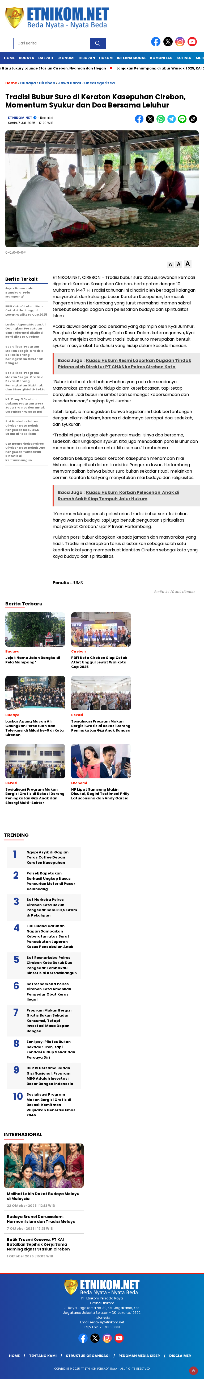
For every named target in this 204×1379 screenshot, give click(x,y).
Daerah (45, 57)
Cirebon (47, 83)
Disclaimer (180, 1355)
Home (9, 57)
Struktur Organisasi (87, 1355)
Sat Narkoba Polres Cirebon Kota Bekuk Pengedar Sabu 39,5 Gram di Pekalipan (52, 907)
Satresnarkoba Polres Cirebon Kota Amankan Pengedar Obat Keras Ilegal (49, 991)
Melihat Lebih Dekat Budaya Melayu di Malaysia (43, 1196)
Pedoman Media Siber (139, 1355)
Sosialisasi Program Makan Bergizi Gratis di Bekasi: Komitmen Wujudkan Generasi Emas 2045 (51, 1105)
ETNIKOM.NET (20, 117)
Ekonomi (65, 57)
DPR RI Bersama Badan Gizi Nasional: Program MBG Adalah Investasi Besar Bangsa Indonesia (50, 1076)
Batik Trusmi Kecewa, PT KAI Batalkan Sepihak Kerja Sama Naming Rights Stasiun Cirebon (38, 1244)
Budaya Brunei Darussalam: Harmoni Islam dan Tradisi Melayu (41, 1219)
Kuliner (184, 57)
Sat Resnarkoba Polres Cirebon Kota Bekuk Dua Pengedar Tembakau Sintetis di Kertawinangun (52, 965)
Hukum (106, 57)
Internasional (131, 57)
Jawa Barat (70, 83)
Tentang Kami (43, 1355)
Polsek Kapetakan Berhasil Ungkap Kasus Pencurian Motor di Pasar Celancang (51, 881)
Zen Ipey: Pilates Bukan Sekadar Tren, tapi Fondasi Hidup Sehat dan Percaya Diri (51, 1049)
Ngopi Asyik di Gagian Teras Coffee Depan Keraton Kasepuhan (48, 857)
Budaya (26, 57)
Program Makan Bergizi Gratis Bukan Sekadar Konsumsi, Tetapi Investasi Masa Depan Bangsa (49, 1021)
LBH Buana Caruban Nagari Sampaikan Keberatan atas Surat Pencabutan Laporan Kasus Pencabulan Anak (50, 936)
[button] (170, 265)
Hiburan (87, 57)
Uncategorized (99, 83)
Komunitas (161, 57)
